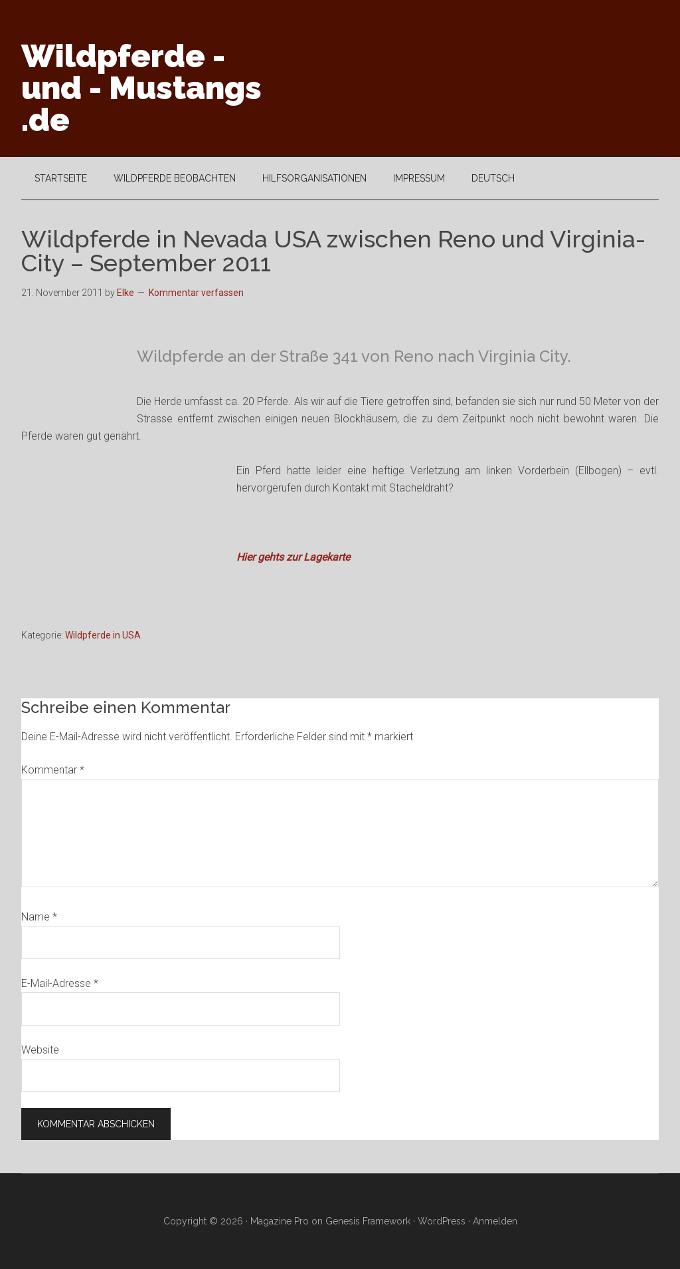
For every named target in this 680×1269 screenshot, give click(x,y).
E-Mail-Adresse (59, 983)
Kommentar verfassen (196, 292)
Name (39, 917)
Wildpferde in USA (103, 635)
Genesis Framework (367, 1221)
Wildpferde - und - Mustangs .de (141, 87)
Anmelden (495, 1221)
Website (40, 1050)
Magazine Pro (279, 1221)
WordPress (442, 1221)
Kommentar (52, 770)
